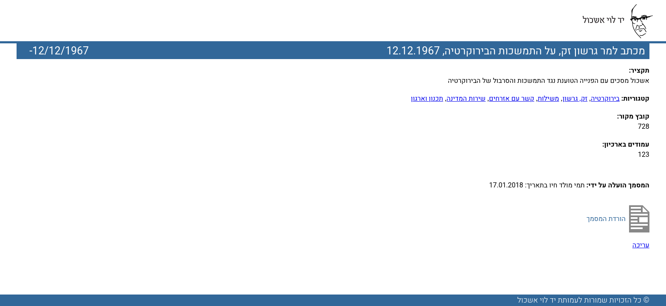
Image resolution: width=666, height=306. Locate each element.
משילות (548, 99)
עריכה (640, 245)
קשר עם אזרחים (511, 99)
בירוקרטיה (605, 99)
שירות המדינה (465, 99)
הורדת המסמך (606, 219)
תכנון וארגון (427, 99)
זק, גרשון (574, 99)
